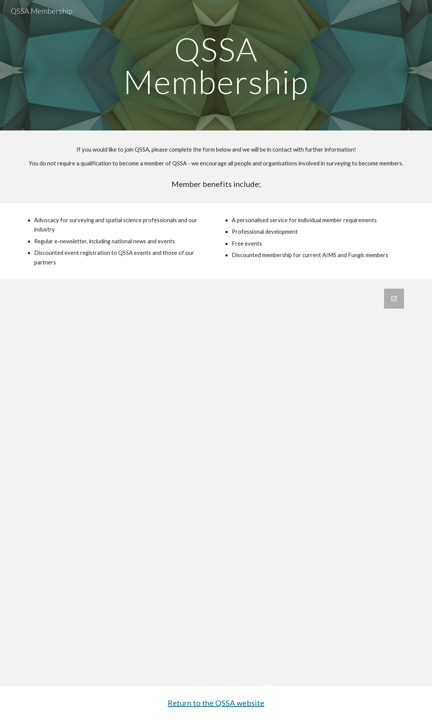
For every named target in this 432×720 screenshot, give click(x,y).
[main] (216, 65)
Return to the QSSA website (216, 702)
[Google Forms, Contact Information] (216, 483)
